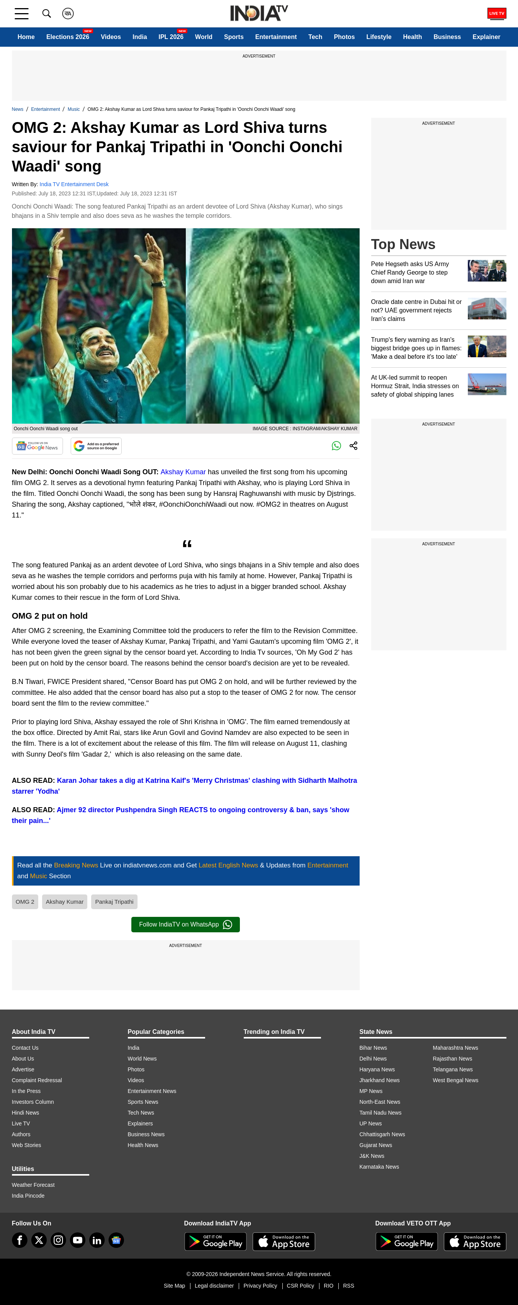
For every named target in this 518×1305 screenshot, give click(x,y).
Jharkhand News (380, 1080)
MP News (371, 1091)
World (203, 37)
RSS (348, 1286)
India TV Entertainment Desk (74, 184)
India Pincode (28, 1196)
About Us (23, 1059)
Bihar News (373, 1048)
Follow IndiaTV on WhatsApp (185, 924)
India (139, 37)
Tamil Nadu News (381, 1113)
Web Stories (26, 1145)
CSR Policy (300, 1286)
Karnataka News (379, 1167)
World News (142, 1059)
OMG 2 (25, 901)
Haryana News (377, 1069)
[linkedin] (97, 1240)
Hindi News (25, 1113)
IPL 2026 (171, 37)
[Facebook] (19, 1240)
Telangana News (453, 1069)
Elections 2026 (67, 37)
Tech (315, 37)
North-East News (380, 1102)
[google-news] (116, 1240)
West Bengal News (456, 1080)
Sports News (143, 1102)
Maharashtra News (456, 1048)
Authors (21, 1134)
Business (447, 37)
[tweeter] (39, 1240)
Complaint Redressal (37, 1080)
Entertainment (276, 37)
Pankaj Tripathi (114, 901)
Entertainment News (152, 1091)
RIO (328, 1286)
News (18, 109)
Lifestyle (379, 37)
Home (25, 37)
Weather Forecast (33, 1185)
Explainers (140, 1123)
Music (74, 109)
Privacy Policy (260, 1286)
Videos (111, 37)
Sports (234, 37)
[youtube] (77, 1240)
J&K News (372, 1156)
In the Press (26, 1091)
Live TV (21, 1123)
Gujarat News (376, 1145)
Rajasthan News (452, 1059)
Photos (344, 37)
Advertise (23, 1069)
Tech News (141, 1113)
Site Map (174, 1286)
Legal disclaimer (214, 1286)
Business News (146, 1134)
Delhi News (373, 1059)
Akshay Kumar (183, 472)
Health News (143, 1145)
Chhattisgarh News (382, 1134)
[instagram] (58, 1240)
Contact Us (25, 1048)
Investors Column (33, 1102)
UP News (371, 1123)
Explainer (486, 37)
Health (412, 37)
